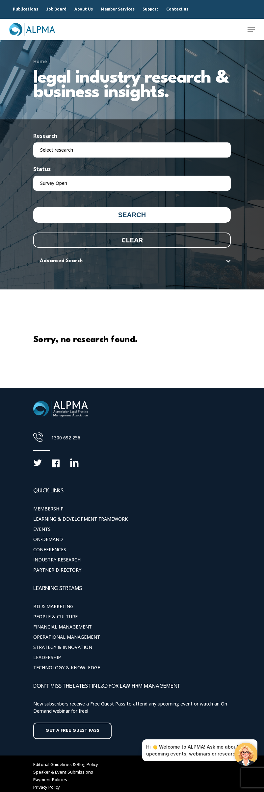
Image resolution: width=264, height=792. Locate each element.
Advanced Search (61, 261)
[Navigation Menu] (251, 29)
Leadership (47, 657)
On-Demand (48, 539)
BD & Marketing (53, 606)
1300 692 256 (65, 437)
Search (132, 214)
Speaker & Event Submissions (63, 772)
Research (45, 136)
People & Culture (55, 616)
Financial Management (62, 627)
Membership (48, 509)
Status (42, 169)
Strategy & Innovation (62, 647)
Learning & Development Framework (80, 519)
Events (42, 529)
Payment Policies (50, 779)
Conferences (49, 549)
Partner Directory (57, 570)
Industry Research (57, 560)
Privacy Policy (46, 787)
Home (40, 61)
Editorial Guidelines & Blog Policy (65, 764)
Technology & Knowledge (66, 667)
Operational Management (66, 637)
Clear (132, 240)
